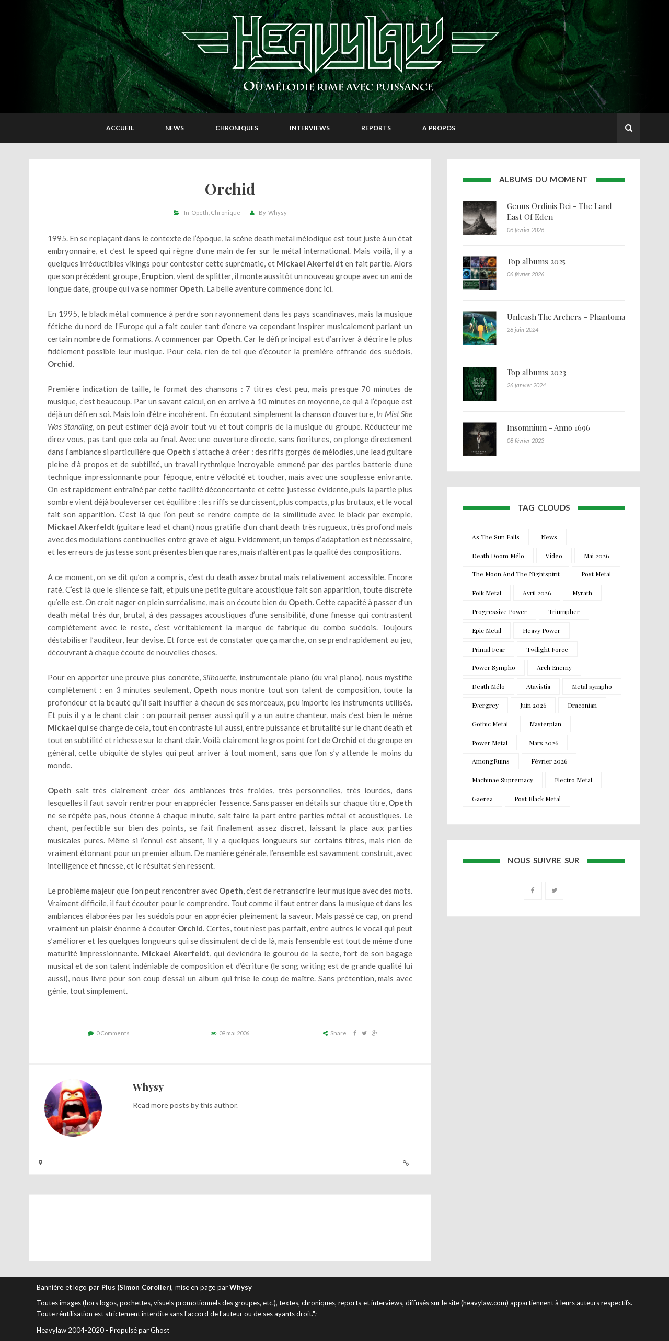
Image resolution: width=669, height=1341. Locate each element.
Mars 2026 (543, 742)
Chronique (225, 212)
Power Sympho (493, 667)
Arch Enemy (554, 667)
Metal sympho (592, 686)
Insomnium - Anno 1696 (548, 427)
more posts (170, 1105)
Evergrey (485, 705)
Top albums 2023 (536, 372)
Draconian (582, 705)
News (174, 128)
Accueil (120, 128)
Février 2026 (549, 761)
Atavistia (538, 686)
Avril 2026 (537, 592)
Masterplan (545, 724)
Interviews (310, 128)
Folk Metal (486, 592)
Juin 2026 (533, 705)
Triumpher (564, 611)
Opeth (200, 212)
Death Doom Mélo (498, 555)
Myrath (582, 592)
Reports (376, 128)
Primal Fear (488, 649)
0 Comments (113, 1033)
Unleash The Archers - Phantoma (566, 316)
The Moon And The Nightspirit (516, 574)
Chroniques (236, 128)
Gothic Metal (490, 724)
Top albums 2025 (536, 261)
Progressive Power (499, 611)
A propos (438, 128)
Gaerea (482, 798)
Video (554, 555)
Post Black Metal (537, 798)
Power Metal (489, 742)
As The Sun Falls (496, 537)
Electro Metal (573, 780)
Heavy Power (541, 630)
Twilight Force (547, 649)
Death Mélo (488, 686)
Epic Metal (486, 630)
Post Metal (596, 574)
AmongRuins (491, 761)
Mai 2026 (596, 555)
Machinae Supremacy (502, 780)
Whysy (277, 212)
